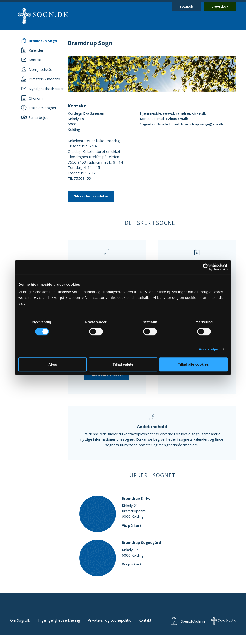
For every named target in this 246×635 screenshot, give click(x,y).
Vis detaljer (208, 349)
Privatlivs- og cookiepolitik (109, 620)
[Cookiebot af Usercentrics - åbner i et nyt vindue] (206, 267)
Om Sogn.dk (20, 620)
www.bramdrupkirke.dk (184, 113)
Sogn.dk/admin (193, 621)
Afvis (52, 364)
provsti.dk (219, 6)
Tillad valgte (123, 364)
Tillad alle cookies (193, 364)
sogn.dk (186, 6)
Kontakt (144, 620)
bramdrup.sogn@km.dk (202, 124)
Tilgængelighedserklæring (58, 620)
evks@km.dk (177, 118)
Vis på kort (132, 525)
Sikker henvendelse (91, 196)
